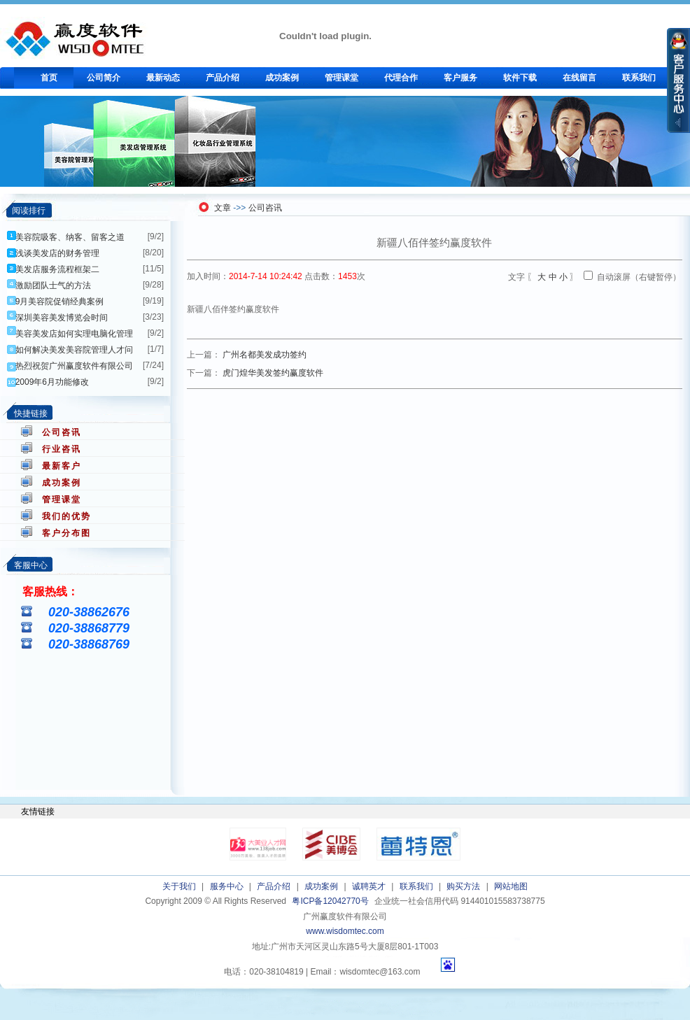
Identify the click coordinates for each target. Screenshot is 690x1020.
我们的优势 (66, 516)
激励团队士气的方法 (53, 285)
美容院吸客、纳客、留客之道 (70, 237)
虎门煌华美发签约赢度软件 (273, 373)
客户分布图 (66, 533)
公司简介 (103, 78)
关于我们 (179, 886)
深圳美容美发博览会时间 (61, 318)
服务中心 (227, 886)
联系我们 (639, 78)
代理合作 (401, 78)
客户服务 (460, 78)
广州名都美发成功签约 (265, 355)
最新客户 (61, 466)
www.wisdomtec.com (344, 931)
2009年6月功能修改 (52, 382)
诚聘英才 (369, 886)
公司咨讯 (61, 432)
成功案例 (282, 78)
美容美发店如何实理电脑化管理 (74, 334)
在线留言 (579, 78)
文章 (222, 208)
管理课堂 (341, 78)
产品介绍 (222, 78)
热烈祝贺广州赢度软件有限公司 (74, 366)
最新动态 (163, 78)
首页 (49, 78)
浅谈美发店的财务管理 (57, 253)
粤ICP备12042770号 (330, 901)
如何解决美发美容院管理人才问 (74, 350)
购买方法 (463, 886)
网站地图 (511, 886)
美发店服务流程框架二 (57, 269)
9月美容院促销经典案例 (59, 301)
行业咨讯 (61, 449)
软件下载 (520, 78)
